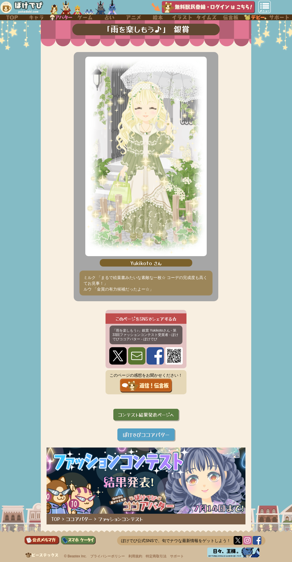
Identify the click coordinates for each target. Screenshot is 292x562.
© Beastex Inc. (75, 556)
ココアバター (79, 518)
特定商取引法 (156, 556)
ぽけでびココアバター (146, 434)
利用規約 (135, 556)
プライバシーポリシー (107, 556)
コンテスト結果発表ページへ (146, 414)
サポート (177, 556)
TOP (55, 518)
